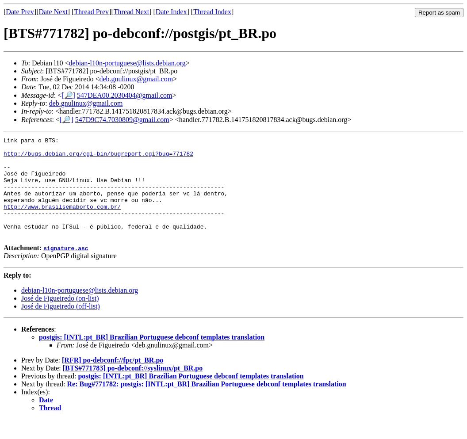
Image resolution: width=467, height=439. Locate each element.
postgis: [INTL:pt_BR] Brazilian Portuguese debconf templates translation (151, 357)
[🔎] (68, 95)
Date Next (53, 11)
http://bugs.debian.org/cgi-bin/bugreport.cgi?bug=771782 (98, 157)
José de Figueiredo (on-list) (60, 318)
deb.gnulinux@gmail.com (136, 79)
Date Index (171, 11)
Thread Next (131, 11)
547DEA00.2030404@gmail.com (124, 95)
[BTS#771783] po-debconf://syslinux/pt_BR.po (133, 388)
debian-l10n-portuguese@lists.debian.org (127, 63)
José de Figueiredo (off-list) (60, 326)
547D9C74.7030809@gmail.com (122, 119)
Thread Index (212, 11)
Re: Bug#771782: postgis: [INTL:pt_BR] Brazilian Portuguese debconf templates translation (206, 404)
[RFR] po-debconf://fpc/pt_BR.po (112, 380)
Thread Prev (91, 11)
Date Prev (20, 11)
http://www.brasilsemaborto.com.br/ (62, 221)
